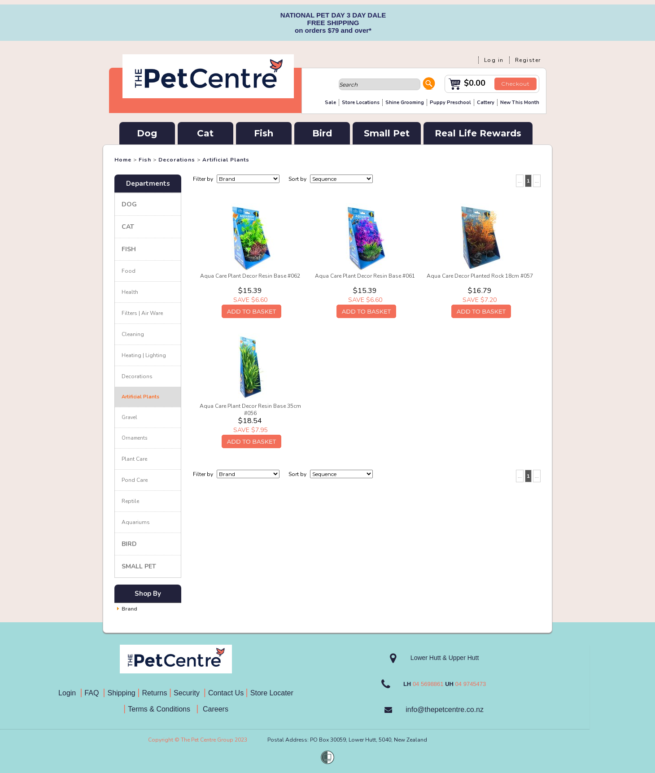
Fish (263, 133)
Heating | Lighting (144, 355)
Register (528, 60)
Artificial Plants (225, 159)
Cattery (485, 102)
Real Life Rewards (478, 133)
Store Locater (271, 693)
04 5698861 (428, 684)
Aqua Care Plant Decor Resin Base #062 (250, 276)
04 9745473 (470, 684)
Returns (154, 693)
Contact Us (227, 693)
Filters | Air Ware (142, 313)
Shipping (121, 693)
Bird (322, 133)
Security (187, 693)
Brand (129, 608)
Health (130, 292)
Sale (330, 102)
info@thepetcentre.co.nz (445, 709)
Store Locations (361, 102)
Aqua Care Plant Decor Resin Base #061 (365, 276)
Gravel (129, 417)
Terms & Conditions (162, 709)
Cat (205, 133)
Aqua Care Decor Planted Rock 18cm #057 (480, 276)
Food (128, 271)
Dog (147, 133)
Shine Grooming (404, 102)
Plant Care (134, 459)
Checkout (515, 83)
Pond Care (135, 480)
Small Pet (387, 133)
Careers (214, 709)
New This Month (519, 102)
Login (69, 693)
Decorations (176, 159)
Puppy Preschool (450, 102)
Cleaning (133, 334)
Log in (494, 60)
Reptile (130, 501)
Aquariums (136, 522)
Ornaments (134, 438)
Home (122, 159)
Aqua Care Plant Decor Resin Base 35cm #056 (250, 409)
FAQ (93, 693)
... (520, 180)
